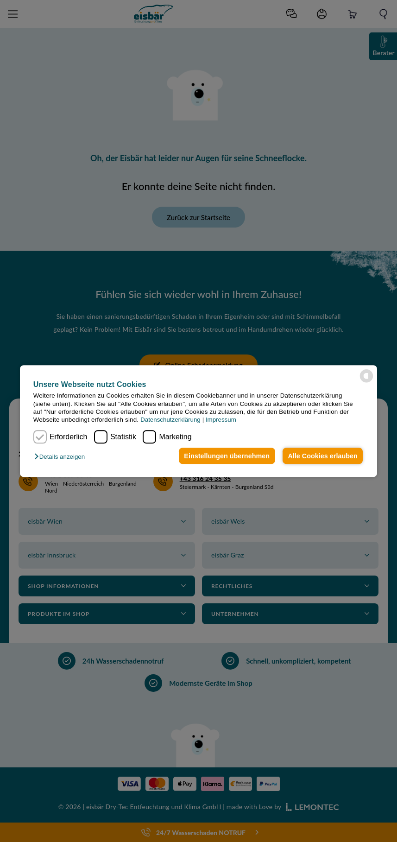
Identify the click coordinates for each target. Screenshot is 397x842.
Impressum (221, 420)
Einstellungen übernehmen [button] (227, 456)
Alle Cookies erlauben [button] (322, 456)
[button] (61, 456)
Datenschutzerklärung (170, 420)
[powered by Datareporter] (366, 375)
